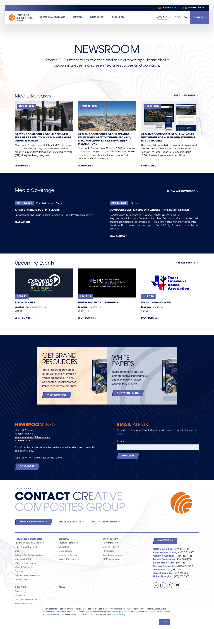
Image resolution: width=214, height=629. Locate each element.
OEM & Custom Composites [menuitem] (27, 575)
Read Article (22, 222)
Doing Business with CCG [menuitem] (26, 599)
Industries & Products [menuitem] (28, 539)
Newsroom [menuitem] (20, 595)
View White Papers (128, 393)
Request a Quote (69, 522)
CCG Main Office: (163, 549)
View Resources (56, 395)
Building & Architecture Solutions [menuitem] (29, 555)
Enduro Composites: (164, 559)
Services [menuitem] (64, 539)
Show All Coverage (181, 191)
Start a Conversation (33, 522)
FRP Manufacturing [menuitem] (111, 559)
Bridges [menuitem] (18, 551)
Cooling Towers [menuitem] (21, 579)
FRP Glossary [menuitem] (108, 551)
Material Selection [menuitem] (111, 547)
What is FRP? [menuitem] (110, 539)
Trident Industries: (163, 573)
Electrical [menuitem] (19, 571)
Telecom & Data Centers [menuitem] (26, 547)
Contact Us (200, 18)
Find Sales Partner (104, 522)
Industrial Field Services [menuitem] (69, 559)
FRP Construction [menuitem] (110, 543)
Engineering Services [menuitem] (68, 555)
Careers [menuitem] (18, 591)
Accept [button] (164, 622)
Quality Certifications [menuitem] (24, 604)
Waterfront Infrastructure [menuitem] (26, 563)
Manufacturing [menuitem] (65, 551)
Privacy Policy (119, 614)
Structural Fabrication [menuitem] (68, 543)
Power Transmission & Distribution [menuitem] (29, 543)
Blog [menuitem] (62, 587)
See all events (185, 263)
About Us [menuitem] (20, 587)
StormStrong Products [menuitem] (112, 555)
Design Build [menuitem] (64, 547)
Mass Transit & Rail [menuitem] (23, 559)
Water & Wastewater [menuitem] (24, 567)
